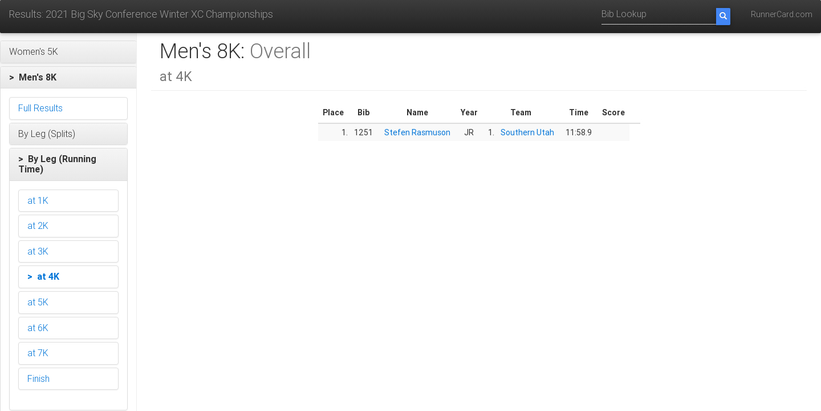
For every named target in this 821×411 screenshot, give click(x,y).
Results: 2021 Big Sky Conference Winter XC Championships (141, 14)
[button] (68, 52)
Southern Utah (527, 132)
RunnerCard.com (781, 14)
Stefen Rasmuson (417, 132)
